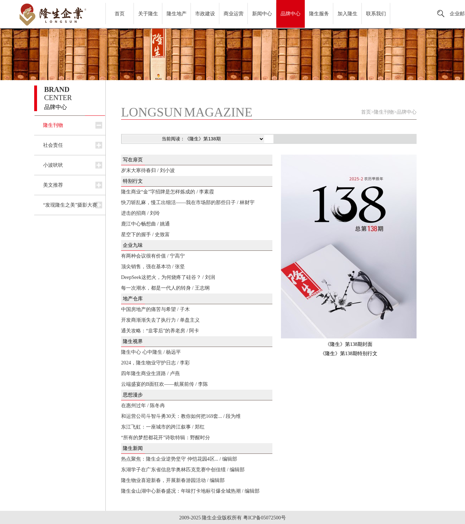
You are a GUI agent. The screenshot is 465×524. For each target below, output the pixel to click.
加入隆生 (347, 13)
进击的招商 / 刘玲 (140, 213)
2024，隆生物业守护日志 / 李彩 (155, 362)
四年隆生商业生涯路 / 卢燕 (150, 373)
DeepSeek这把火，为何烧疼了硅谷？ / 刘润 (168, 277)
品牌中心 (291, 13)
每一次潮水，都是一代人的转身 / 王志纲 (165, 288)
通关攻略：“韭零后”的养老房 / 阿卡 (160, 330)
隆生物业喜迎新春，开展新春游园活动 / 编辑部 (173, 480)
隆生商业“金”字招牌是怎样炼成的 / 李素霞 (167, 191)
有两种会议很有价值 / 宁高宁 (153, 256)
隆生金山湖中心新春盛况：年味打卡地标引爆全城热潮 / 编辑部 (190, 491)
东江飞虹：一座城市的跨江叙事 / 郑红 (163, 427)
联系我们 (376, 13)
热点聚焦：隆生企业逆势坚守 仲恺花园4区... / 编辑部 (179, 459)
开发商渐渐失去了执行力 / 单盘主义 (160, 320)
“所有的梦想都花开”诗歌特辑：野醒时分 (165, 437)
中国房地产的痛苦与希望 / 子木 (155, 309)
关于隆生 (148, 13)
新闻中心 (262, 13)
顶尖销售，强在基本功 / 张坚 (153, 266)
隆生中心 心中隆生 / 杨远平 (151, 352)
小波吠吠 (53, 165)
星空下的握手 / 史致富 (145, 234)
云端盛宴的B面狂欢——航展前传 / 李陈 (164, 384)
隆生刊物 (53, 125)
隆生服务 (319, 13)
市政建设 (205, 13)
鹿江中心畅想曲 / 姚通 (145, 224)
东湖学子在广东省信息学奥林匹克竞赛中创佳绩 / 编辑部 (183, 469)
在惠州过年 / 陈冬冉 (143, 405)
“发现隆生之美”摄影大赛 (70, 205)
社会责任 (53, 145)
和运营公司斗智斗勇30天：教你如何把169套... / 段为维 (181, 416)
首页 (120, 13)
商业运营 (234, 13)
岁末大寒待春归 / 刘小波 (148, 170)
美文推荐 (53, 185)
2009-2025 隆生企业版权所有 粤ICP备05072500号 (232, 517)
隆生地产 (177, 13)
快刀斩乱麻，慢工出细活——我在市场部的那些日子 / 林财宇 (188, 202)
